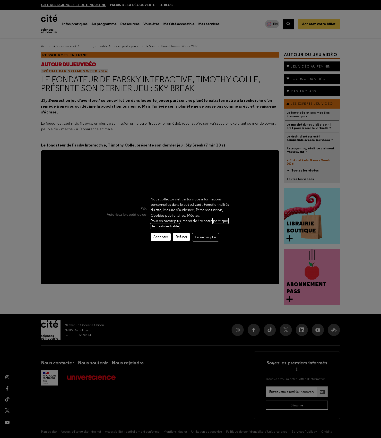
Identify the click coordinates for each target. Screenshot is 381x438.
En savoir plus (205, 237)
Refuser (181, 236)
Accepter (160, 236)
